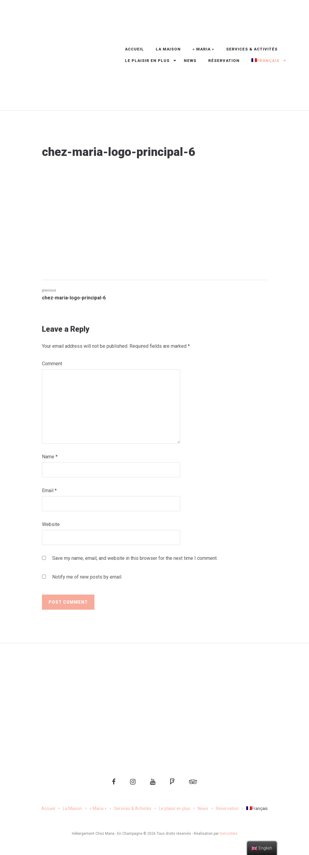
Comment (52, 363)
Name (50, 457)
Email (49, 490)
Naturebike (228, 833)
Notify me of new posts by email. (87, 577)
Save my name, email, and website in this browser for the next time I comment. (135, 558)
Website (51, 524)
